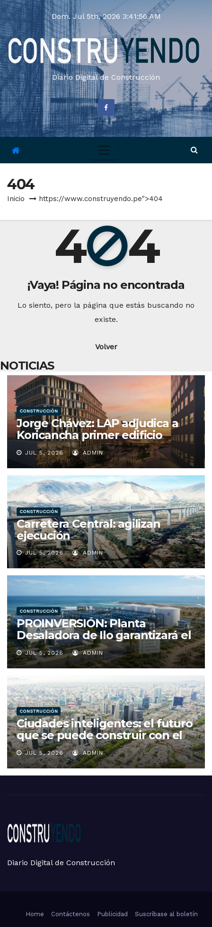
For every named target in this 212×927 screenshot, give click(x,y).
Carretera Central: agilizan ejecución (88, 529)
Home (35, 914)
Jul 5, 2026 (44, 452)
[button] (194, 150)
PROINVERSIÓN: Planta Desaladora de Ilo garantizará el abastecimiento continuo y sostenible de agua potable (104, 641)
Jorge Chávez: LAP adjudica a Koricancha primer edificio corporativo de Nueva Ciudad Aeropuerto (97, 440)
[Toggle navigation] (104, 150)
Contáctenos (70, 914)
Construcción (38, 410)
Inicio (16, 198)
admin (87, 452)
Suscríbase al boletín (166, 914)
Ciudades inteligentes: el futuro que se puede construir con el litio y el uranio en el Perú (105, 735)
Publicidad (112, 914)
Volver (106, 346)
